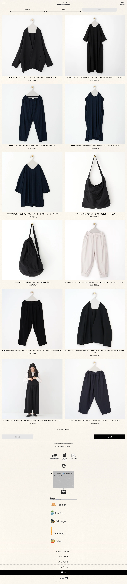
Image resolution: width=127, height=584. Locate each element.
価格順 (63, 9)
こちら (62, 473)
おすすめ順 (27, 9)
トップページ (63, 567)
